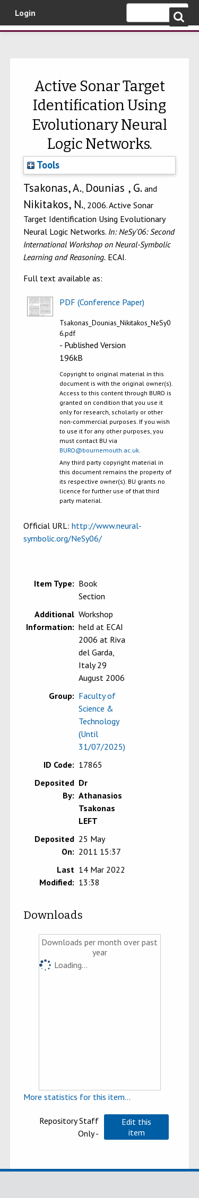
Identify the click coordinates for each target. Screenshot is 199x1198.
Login (25, 12)
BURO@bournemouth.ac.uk (99, 450)
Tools (43, 164)
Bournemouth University (24, 39)
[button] (136, 1127)
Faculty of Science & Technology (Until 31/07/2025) (102, 721)
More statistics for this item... (77, 1096)
